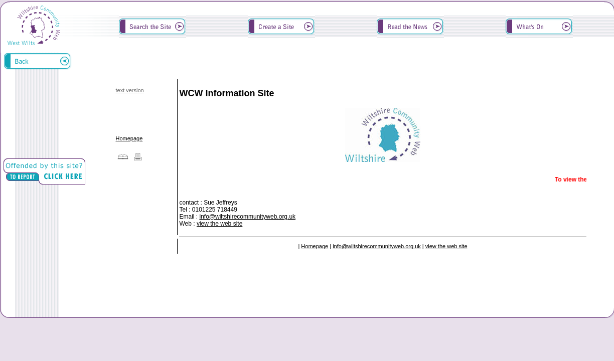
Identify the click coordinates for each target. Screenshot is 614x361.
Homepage (128, 138)
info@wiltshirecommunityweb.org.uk (247, 216)
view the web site (219, 223)
